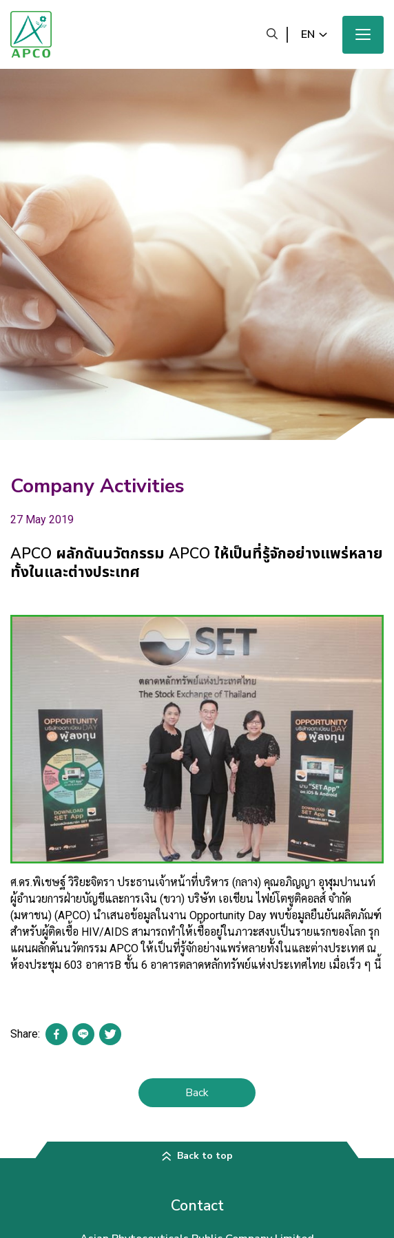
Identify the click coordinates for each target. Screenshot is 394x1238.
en (308, 34)
